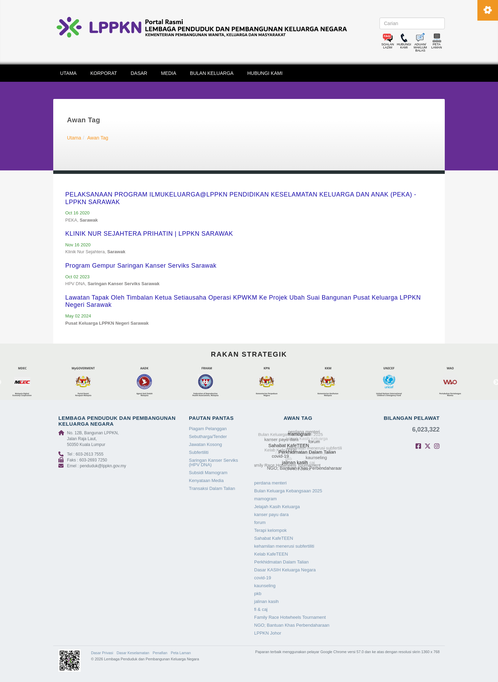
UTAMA (68, 73)
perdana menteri (270, 482)
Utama (74, 138)
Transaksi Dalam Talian (212, 488)
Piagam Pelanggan (208, 428)
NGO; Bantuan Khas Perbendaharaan (291, 625)
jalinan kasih (266, 601)
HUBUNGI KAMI (265, 73)
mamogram (265, 498)
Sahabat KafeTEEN (273, 538)
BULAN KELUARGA (212, 73)
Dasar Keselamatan (132, 653)
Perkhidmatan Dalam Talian (281, 561)
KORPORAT (103, 73)
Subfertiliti (198, 452)
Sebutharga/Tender (208, 436)
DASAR (139, 73)
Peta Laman (181, 653)
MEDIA (168, 73)
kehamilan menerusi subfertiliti (284, 546)
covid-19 (262, 577)
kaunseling (264, 585)
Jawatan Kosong (205, 444)
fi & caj (261, 609)
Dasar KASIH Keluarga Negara (285, 569)
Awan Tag (97, 138)
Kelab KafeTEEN (271, 554)
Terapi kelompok (270, 530)
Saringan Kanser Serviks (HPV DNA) (213, 462)
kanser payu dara (271, 514)
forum (259, 522)
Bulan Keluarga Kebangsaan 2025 (288, 490)
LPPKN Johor (267, 633)
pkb (257, 593)
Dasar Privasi (102, 653)
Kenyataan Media (206, 480)
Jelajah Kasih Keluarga (277, 506)
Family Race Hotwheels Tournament (290, 617)
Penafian (160, 653)
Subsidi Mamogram (208, 472)
